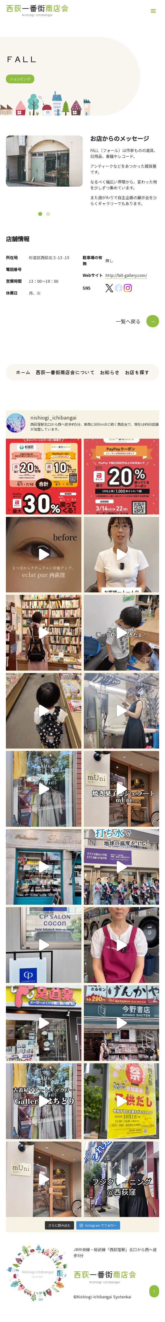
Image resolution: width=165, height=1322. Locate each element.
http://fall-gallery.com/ (126, 275)
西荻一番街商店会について (65, 372)
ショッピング (20, 78)
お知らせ (109, 372)
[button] (40, 214)
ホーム (23, 372)
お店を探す (137, 372)
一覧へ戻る (137, 321)
